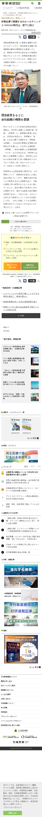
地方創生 (7, 331)
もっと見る (21, 315)
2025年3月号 (36, 32)
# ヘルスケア (7, 8)
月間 (39, 526)
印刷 (32, 37)
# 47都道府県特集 (23, 8)
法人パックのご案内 (8, 745)
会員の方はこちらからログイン (30, 266)
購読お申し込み (6, 741)
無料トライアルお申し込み (12, 266)
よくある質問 (5, 754)
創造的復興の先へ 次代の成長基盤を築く (20, 302)
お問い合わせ (5, 759)
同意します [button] (13, 813)
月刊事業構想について (9, 737)
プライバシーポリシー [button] (13, 807)
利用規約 (4, 772)
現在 (26, 526)
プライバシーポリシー (9, 776)
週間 (32, 526)
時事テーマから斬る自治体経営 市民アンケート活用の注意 (21, 308)
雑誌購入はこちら (7, 750)
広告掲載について (7, 763)
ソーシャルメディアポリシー (11, 781)
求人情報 (4, 767)
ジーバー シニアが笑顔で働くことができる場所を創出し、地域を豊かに (21, 295)
